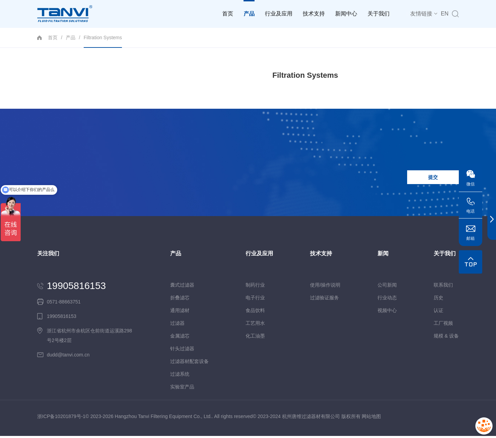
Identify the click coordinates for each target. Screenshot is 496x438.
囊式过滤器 (182, 287)
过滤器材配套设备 (189, 363)
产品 (249, 8)
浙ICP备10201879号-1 (61, 418)
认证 (438, 312)
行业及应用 (278, 14)
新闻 (383, 255)
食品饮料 (255, 312)
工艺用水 (255, 325)
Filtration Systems (103, 41)
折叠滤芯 (179, 299)
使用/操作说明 (325, 287)
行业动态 (387, 299)
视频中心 (387, 312)
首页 (227, 14)
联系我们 (443, 287)
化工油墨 (255, 338)
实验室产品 (182, 389)
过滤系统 (179, 376)
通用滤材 (179, 312)
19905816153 (76, 288)
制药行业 (255, 287)
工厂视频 (443, 325)
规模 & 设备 (446, 338)
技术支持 (314, 14)
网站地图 (371, 418)
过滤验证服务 (324, 299)
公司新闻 (387, 287)
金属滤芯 (179, 338)
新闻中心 (346, 14)
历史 (438, 299)
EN (444, 14)
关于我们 (379, 14)
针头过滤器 (182, 350)
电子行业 (255, 299)
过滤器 (177, 325)
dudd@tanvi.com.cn (68, 357)
